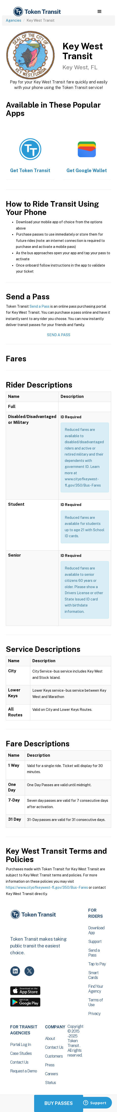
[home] (36, 11)
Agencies (13, 20)
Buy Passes (58, 1103)
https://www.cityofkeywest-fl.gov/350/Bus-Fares (47, 887)
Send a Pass (40, 306)
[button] (99, 11)
